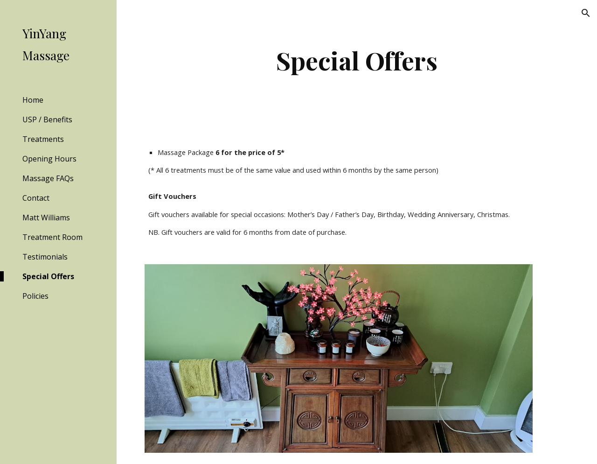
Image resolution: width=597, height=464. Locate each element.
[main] (357, 60)
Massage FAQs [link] (48, 178)
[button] (586, 13)
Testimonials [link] (45, 257)
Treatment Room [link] (52, 237)
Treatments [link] (43, 139)
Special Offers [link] (48, 276)
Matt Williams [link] (46, 217)
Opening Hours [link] (49, 159)
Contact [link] (35, 198)
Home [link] (32, 100)
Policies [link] (35, 296)
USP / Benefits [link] (47, 119)
